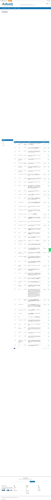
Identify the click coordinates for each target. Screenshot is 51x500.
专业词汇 (27, 487)
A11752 (15, 304)
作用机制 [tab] (3, 141)
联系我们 (39, 487)
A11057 (15, 256)
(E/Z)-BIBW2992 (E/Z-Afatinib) (20, 167)
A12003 (15, 313)
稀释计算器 (27, 490)
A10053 (15, 155)
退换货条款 (39, 490)
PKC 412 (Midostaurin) (19, 328)
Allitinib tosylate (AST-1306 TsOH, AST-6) (20, 160)
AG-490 (19, 151)
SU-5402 (19, 299)
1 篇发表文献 (44, 151)
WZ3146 (19, 228)
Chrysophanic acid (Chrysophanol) (20, 171)
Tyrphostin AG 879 (20, 155)
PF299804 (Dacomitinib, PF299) (20, 253)
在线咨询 (10, 0)
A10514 (15, 206)
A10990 (15, 228)
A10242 (15, 178)
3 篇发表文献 (44, 214)
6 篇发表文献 (44, 166)
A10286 (15, 185)
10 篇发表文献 (44, 304)
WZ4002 (19, 232)
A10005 (15, 143)
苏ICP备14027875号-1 (4, 499)
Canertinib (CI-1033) (20, 174)
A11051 (15, 252)
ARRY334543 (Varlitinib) (20, 266)
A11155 (15, 261)
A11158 (15, 265)
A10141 (15, 166)
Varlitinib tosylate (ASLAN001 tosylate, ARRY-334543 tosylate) (20, 341)
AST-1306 (19, 261)
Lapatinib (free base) (20, 304)
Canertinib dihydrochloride (20, 285)
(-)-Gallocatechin (20, 313)
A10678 (15, 217)
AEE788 (19, 147)
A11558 (15, 299)
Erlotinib (19, 289)
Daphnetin (19, 185)
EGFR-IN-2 (19, 324)
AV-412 (19, 248)
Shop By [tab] (3, 140)
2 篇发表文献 (44, 178)
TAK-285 (19, 273)
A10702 (15, 221)
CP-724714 (19, 178)
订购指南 (15, 487)
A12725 (15, 332)
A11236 (15, 273)
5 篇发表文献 (44, 289)
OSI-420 (19, 217)
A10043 (15, 147)
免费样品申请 (15, 490)
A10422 (15, 194)
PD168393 (19, 332)
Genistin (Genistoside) (20, 202)
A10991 (15, 232)
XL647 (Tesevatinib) (20, 256)
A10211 (15, 174)
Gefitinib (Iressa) (20, 194)
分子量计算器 (27, 493)
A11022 (15, 240)
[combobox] (27, 4)
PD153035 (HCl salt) (20, 221)
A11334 (15, 281)
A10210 (15, 170)
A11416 (15, 289)
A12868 (15, 340)
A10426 (15, 202)
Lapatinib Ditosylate (20, 206)
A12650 (15, 327)
